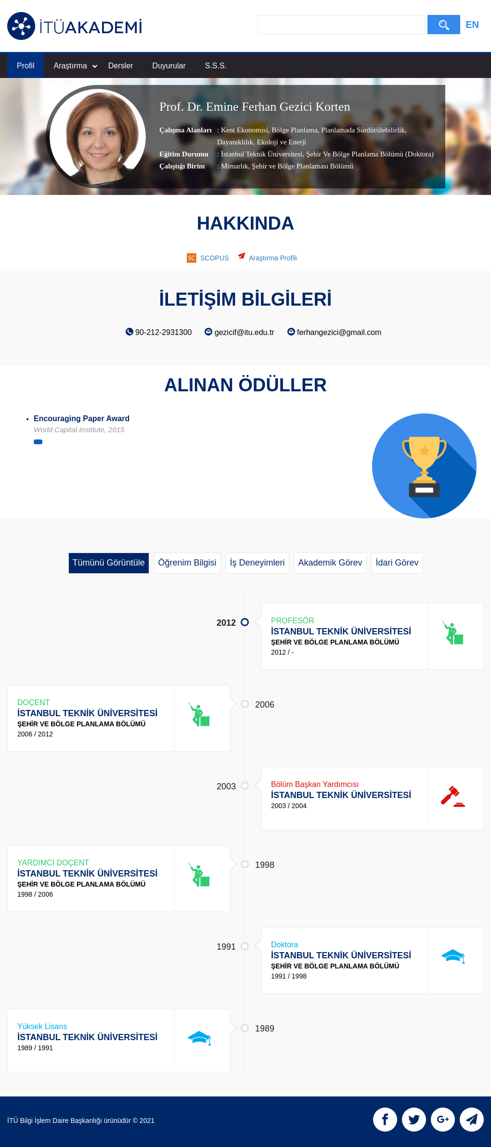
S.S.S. (216, 66)
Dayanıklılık (235, 142)
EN (472, 24)
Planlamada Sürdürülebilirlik (362, 130)
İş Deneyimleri (257, 562)
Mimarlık (234, 166)
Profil (25, 66)
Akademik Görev (330, 562)
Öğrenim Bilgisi (187, 562)
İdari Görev (396, 562)
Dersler (120, 66)
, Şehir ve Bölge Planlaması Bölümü (300, 166)
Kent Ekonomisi (244, 130)
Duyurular (168, 66)
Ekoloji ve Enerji (280, 142)
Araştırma (75, 66)
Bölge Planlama (294, 130)
